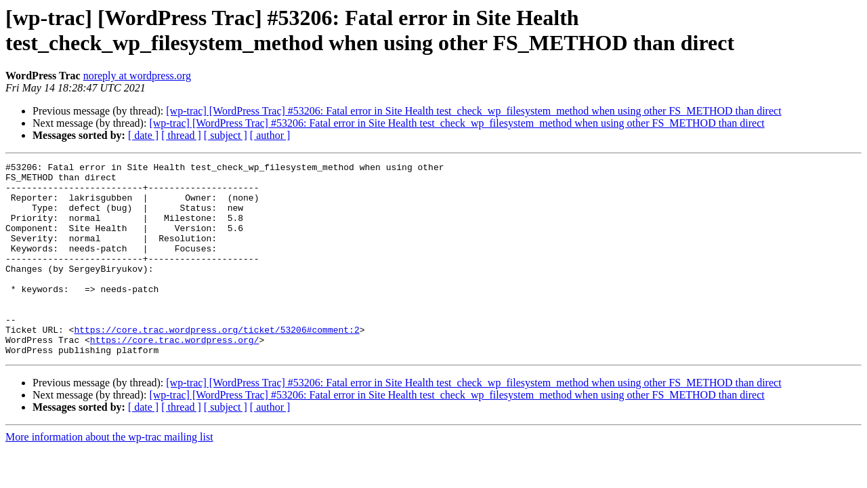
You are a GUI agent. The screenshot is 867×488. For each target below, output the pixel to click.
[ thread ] (181, 135)
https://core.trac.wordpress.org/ (174, 376)
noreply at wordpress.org (137, 75)
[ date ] (143, 135)
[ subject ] (225, 135)
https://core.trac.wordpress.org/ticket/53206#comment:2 (216, 364)
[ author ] (270, 135)
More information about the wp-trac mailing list (109, 475)
